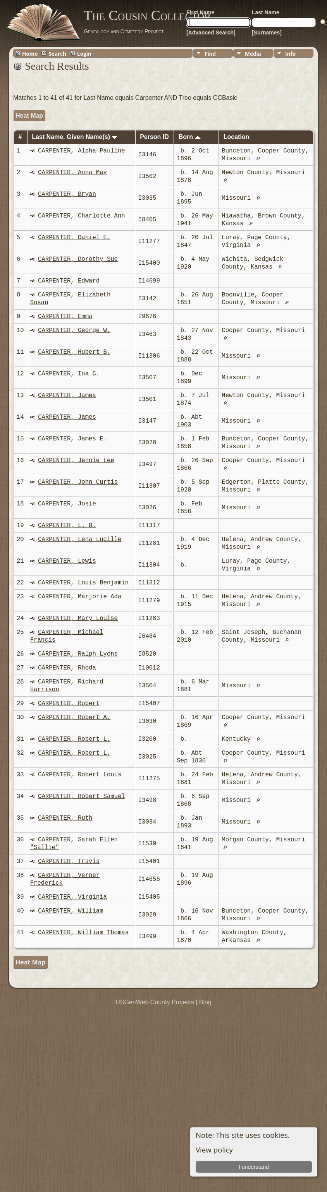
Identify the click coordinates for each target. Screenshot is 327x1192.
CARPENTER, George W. (74, 330)
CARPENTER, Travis (69, 861)
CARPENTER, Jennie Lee (76, 460)
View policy (214, 1149)
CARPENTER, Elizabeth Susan (70, 299)
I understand (254, 1167)
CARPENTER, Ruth (65, 818)
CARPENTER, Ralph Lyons (78, 654)
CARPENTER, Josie (67, 504)
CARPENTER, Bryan (67, 194)
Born (190, 137)
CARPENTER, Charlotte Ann (81, 216)
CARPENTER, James (67, 395)
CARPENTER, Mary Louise (78, 618)
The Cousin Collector (147, 15)
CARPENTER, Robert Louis (79, 775)
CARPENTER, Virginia (72, 897)
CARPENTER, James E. (72, 439)
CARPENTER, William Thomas (83, 932)
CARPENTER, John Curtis (78, 482)
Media (253, 53)
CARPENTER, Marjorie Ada (79, 597)
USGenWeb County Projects (154, 1002)
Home (30, 53)
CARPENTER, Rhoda (67, 668)
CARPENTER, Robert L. (74, 739)
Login (84, 53)
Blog (205, 1002)
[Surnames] (267, 32)
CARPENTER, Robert (69, 703)
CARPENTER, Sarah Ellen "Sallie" (74, 844)
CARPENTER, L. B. (67, 525)
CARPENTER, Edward (69, 281)
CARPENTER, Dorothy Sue (78, 259)
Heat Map (29, 115)
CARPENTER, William (70, 911)
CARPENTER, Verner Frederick (65, 879)
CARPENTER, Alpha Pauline (81, 151)
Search (57, 53)
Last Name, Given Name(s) (74, 137)
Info (290, 53)
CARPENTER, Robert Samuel (81, 796)
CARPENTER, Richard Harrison (66, 686)
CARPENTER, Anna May (72, 172)
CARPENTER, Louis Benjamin (83, 583)
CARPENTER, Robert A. (74, 717)
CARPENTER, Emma (65, 316)
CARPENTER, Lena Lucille (79, 539)
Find (210, 53)
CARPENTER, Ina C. (69, 374)
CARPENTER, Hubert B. (74, 352)
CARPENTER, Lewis (67, 561)
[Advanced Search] (211, 32)
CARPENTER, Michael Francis (66, 636)
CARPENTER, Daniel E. (74, 237)
